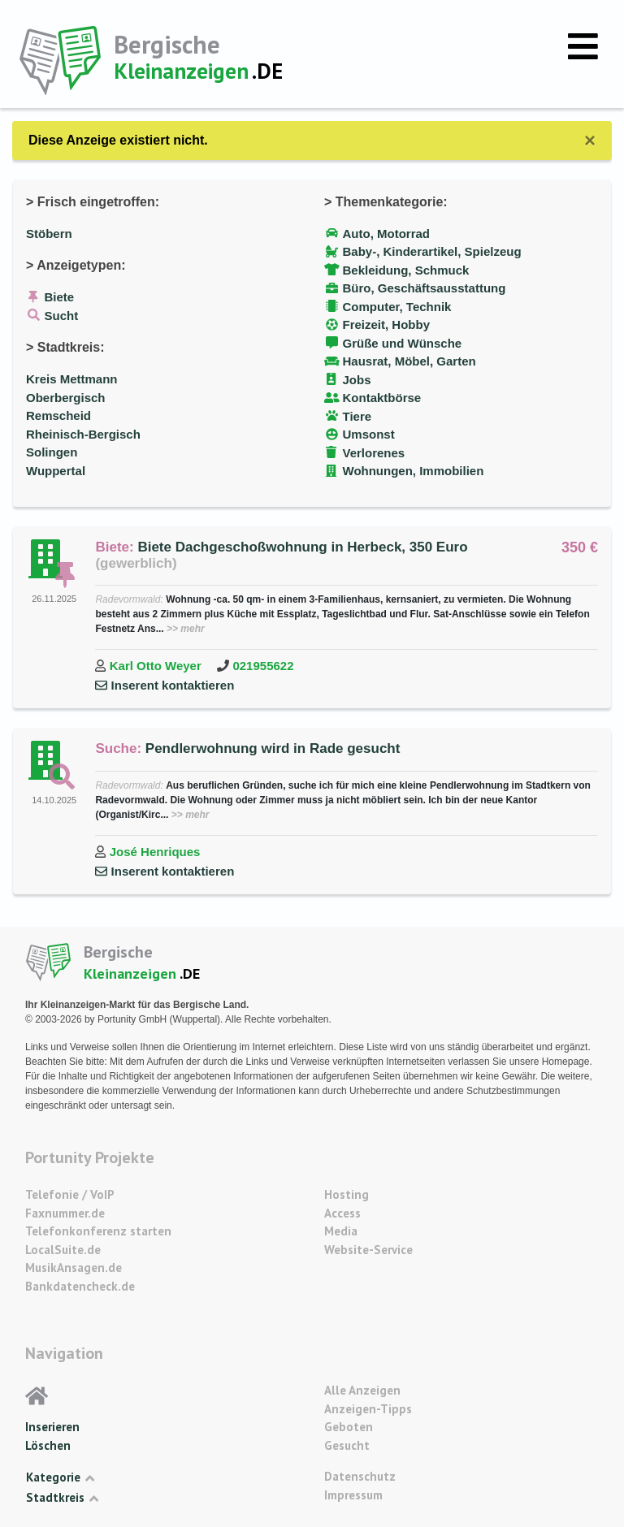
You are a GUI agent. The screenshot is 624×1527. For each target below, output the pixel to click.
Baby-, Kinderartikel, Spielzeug (432, 251)
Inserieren (52, 1426)
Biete (60, 297)
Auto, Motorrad (386, 233)
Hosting (346, 1194)
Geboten (348, 1426)
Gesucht (347, 1445)
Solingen (51, 452)
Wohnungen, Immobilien (413, 471)
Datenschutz (360, 1476)
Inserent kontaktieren (173, 685)
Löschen (48, 1445)
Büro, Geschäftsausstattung (424, 288)
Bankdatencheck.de (80, 1286)
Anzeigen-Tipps (368, 1409)
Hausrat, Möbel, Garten (409, 361)
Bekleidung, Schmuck (406, 270)
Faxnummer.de (65, 1213)
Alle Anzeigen (362, 1390)
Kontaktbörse (382, 397)
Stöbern (49, 233)
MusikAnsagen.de (73, 1267)
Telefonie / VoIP (70, 1194)
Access (342, 1213)
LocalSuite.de (63, 1249)
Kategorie (60, 1477)
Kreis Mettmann (72, 379)
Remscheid (58, 415)
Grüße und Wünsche (402, 343)
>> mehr (186, 628)
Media (341, 1231)
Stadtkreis (62, 1498)
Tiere (357, 416)
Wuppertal (55, 471)
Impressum (353, 1495)
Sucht (62, 315)
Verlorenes (374, 453)
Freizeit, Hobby (387, 324)
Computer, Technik (397, 307)
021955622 (262, 666)
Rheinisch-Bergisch (83, 434)
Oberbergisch (66, 397)
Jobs (357, 380)
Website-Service (368, 1249)
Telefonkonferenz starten (98, 1231)
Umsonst (369, 434)
